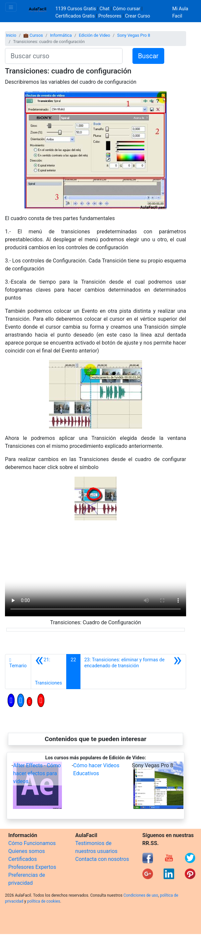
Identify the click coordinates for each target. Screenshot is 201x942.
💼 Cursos (33, 35)
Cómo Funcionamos (32, 843)
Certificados (22, 859)
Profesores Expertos (32, 867)
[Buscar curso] (64, 56)
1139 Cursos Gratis (76, 9)
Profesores (110, 16)
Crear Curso (137, 16)
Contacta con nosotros (102, 859)
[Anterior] (49, 671)
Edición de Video (94, 35)
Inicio (11, 35)
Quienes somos (26, 851)
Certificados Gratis (75, 16)
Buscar (148, 56)
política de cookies (43, 901)
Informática (61, 35)
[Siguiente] (133, 671)
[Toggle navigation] (11, 7)
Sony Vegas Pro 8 (133, 35)
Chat (105, 9)
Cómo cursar (126, 9)
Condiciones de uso (141, 895)
